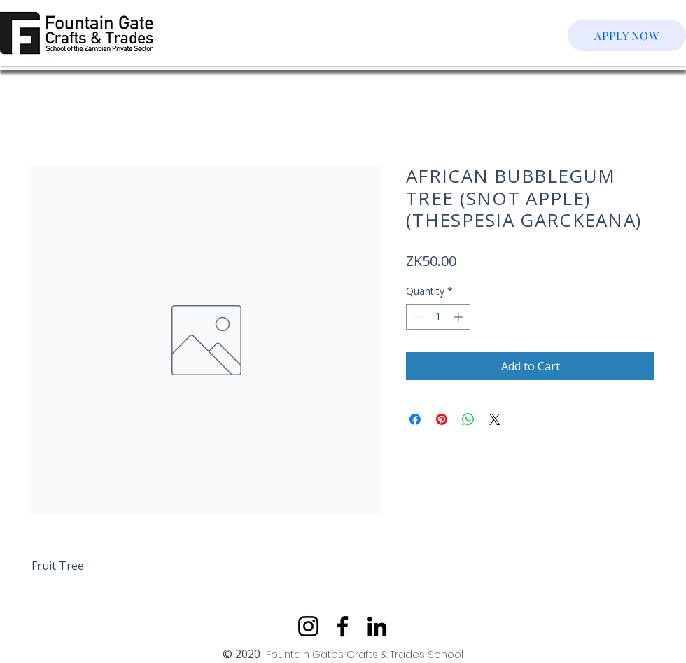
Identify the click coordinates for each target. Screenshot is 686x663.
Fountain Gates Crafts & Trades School (364, 654)
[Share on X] (494, 419)
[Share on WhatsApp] (468, 419)
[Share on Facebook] (415, 419)
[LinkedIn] (377, 626)
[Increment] (459, 317)
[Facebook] (342, 626)
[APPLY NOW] (627, 35)
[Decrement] (417, 317)
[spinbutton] (438, 317)
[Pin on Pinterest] (441, 419)
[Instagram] (308, 626)
